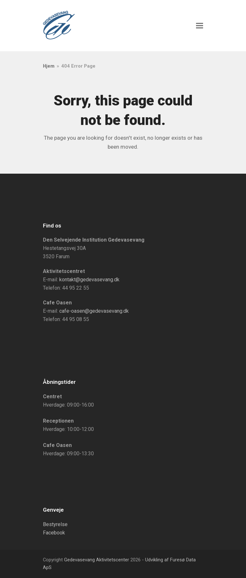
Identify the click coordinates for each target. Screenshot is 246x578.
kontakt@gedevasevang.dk (89, 280)
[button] (199, 26)
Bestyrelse (55, 524)
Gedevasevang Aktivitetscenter (96, 560)
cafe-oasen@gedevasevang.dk (94, 311)
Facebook (54, 533)
